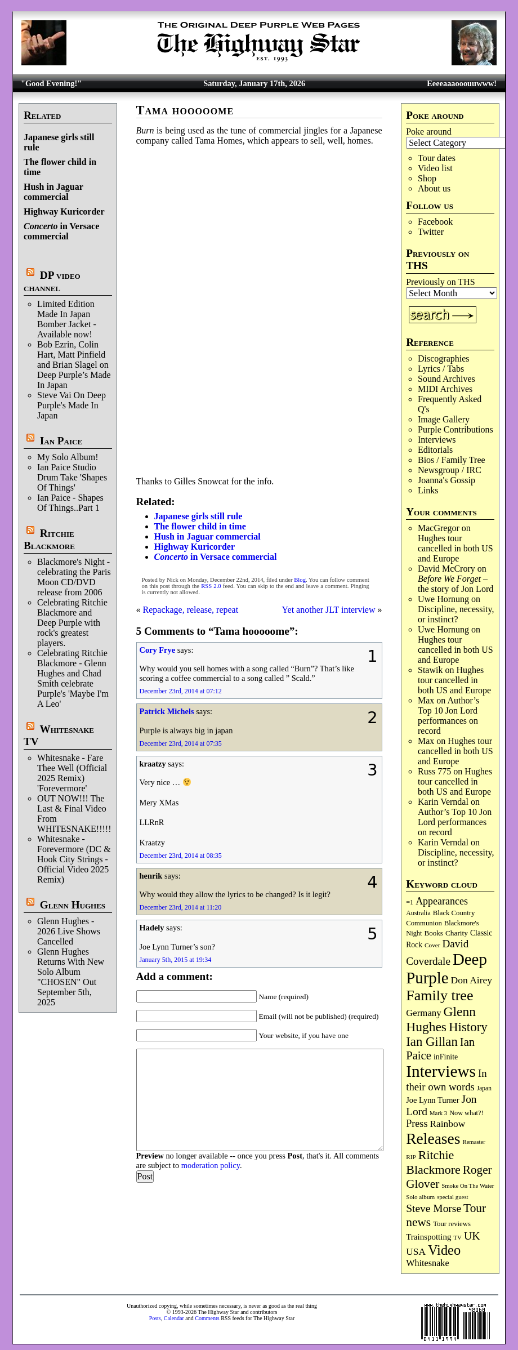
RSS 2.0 (211, 586)
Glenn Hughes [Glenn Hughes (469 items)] (441, 1019)
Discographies (444, 358)
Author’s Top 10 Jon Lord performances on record (448, 716)
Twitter (431, 232)
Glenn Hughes (72, 905)
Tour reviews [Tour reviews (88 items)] (452, 1224)
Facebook (435, 221)
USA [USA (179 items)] (416, 1251)
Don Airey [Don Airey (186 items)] (471, 980)
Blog (300, 580)
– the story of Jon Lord (455, 584)
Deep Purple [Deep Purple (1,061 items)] (446, 968)
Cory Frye (158, 649)
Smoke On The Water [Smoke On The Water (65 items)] (467, 1185)
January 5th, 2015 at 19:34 (176, 960)
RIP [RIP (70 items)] (411, 1156)
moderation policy (210, 1165)
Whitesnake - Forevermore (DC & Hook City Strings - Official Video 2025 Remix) (74, 859)
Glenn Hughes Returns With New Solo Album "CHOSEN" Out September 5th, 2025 (70, 977)
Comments (207, 1318)
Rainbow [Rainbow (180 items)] (447, 1124)
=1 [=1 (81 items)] (409, 902)
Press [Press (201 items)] (416, 1123)
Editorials (435, 450)
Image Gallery (444, 419)
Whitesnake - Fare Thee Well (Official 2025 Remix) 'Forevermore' (72, 773)
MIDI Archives (445, 389)
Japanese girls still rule (198, 516)
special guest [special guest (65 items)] (452, 1196)
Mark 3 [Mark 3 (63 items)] (438, 1113)
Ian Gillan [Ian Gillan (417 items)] (432, 1042)
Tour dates (437, 158)
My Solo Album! (67, 457)
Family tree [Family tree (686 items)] (439, 995)
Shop (427, 178)
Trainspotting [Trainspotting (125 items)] (428, 1236)
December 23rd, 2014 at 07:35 (181, 743)
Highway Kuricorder (64, 211)
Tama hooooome (185, 110)
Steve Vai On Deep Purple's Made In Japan (71, 405)
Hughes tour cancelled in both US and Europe (455, 548)
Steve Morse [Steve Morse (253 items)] (433, 1208)
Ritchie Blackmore (49, 539)
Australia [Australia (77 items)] (418, 913)
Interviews (437, 439)
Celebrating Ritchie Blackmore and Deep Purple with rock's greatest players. (72, 623)
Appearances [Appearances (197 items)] (442, 901)
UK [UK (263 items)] (472, 1235)
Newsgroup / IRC (449, 470)
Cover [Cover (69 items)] (432, 945)
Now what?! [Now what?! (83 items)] (466, 1113)
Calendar (174, 1318)
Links (428, 490)
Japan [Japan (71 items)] (484, 1088)
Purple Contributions (455, 429)
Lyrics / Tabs (441, 368)
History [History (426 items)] (468, 1027)
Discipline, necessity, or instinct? (456, 614)
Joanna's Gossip (446, 480)
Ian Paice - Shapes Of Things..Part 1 (70, 503)
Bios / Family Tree (451, 460)
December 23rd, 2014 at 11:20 (181, 907)
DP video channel (52, 281)
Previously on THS (440, 282)
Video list (435, 168)
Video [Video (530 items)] (444, 1250)
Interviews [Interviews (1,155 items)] (441, 1071)
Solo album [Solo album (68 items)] (420, 1196)
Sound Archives (446, 379)
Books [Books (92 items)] (434, 933)
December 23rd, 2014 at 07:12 (181, 691)
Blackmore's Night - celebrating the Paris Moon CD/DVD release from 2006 (74, 577)
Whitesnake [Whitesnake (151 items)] (427, 1263)
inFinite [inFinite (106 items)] (446, 1057)
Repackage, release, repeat (191, 609)
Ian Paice (61, 441)
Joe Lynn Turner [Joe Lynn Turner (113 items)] (432, 1099)
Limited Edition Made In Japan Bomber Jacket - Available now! (66, 319)
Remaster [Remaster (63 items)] (474, 1142)
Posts (155, 1318)
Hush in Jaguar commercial (53, 192)
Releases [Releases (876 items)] (433, 1138)
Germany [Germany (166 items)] (423, 1013)
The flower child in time (200, 526)
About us (434, 188)
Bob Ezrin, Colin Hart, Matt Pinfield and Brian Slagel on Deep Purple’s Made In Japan (74, 365)
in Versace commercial (61, 231)
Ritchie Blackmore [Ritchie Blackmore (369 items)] (433, 1162)
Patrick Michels (167, 711)
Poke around (428, 131)
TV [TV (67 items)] (457, 1237)
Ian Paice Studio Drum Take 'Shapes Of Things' (72, 477)
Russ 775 (434, 771)
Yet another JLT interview (329, 609)
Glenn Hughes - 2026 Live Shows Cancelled (68, 931)
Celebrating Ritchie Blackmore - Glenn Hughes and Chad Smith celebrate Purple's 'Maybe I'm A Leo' (73, 678)
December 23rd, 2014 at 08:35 (181, 855)
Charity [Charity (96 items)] (456, 933)
